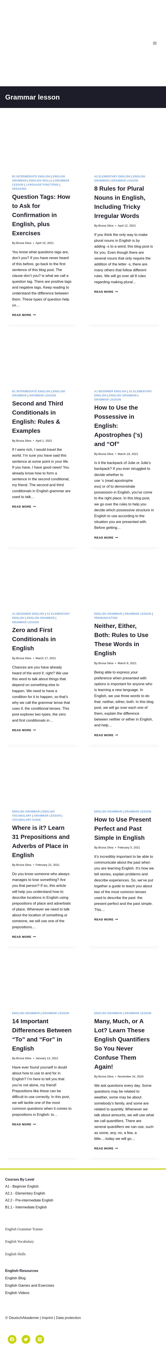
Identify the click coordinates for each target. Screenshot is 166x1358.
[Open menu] (156, 43)
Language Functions (42, 184)
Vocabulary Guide (26, 819)
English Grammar (123, 395)
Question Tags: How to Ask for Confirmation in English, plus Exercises (41, 215)
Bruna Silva (23, 243)
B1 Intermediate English (31, 176)
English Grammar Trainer (24, 1229)
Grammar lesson (124, 180)
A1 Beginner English (110, 391)
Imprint (47, 1318)
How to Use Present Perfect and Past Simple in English (122, 828)
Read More (24, 315)
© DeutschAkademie (22, 1318)
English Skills (40, 180)
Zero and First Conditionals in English (34, 639)
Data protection (68, 1318)
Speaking (19, 188)
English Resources (21, 1271)
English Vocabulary (19, 1241)
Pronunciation (105, 617)
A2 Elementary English (112, 176)
